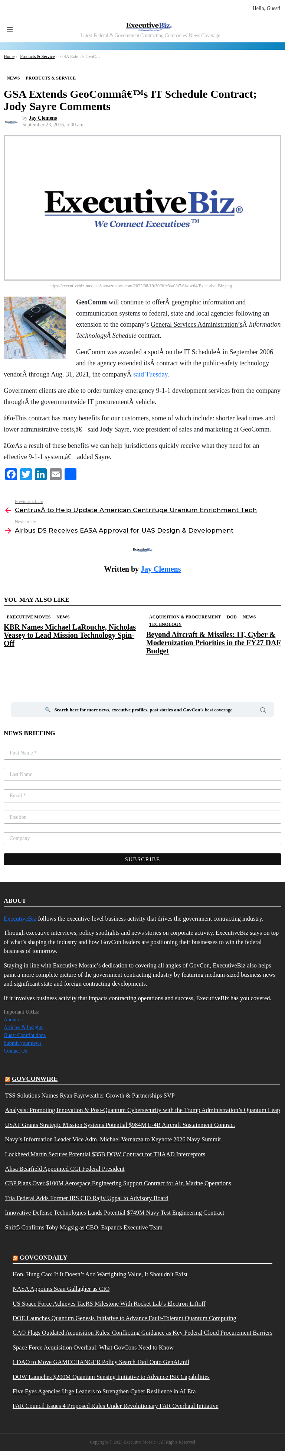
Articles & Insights (23, 1027)
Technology (165, 624)
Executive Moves (28, 617)
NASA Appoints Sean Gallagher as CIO (61, 1289)
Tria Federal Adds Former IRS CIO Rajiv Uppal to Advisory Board (86, 1198)
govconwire (35, 1078)
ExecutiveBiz (20, 918)
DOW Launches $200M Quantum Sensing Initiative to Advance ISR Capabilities (111, 1377)
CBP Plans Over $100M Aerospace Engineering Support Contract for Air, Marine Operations (118, 1183)
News (62, 617)
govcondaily (43, 1257)
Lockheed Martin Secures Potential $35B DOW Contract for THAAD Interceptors (105, 1154)
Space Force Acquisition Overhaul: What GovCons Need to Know (93, 1347)
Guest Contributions (25, 1035)
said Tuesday (150, 374)
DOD (232, 617)
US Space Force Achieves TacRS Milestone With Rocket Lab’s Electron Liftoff (109, 1303)
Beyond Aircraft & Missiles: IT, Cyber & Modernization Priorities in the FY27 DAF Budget (213, 642)
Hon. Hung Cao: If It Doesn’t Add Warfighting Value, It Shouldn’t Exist (100, 1274)
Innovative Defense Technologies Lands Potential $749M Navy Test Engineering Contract (114, 1212)
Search (263, 711)
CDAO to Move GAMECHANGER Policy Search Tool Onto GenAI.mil (101, 1362)
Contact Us (15, 1051)
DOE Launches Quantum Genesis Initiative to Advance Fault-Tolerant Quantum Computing (124, 1318)
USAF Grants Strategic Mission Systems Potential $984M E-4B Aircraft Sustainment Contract (120, 1125)
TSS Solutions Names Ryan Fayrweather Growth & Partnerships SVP (89, 1095)
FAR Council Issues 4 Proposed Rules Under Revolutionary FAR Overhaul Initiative (116, 1406)
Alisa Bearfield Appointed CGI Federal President (64, 1169)
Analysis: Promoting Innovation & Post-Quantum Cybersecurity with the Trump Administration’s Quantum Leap (142, 1110)
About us (13, 1019)
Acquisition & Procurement (185, 617)
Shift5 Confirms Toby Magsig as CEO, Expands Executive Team (84, 1227)
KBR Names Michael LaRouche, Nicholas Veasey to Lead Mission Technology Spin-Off (70, 635)
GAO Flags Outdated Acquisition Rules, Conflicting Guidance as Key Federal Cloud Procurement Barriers (142, 1332)
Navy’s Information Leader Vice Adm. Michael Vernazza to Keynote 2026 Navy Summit (113, 1139)
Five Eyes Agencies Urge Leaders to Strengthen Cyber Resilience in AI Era (104, 1391)
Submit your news (23, 1043)
